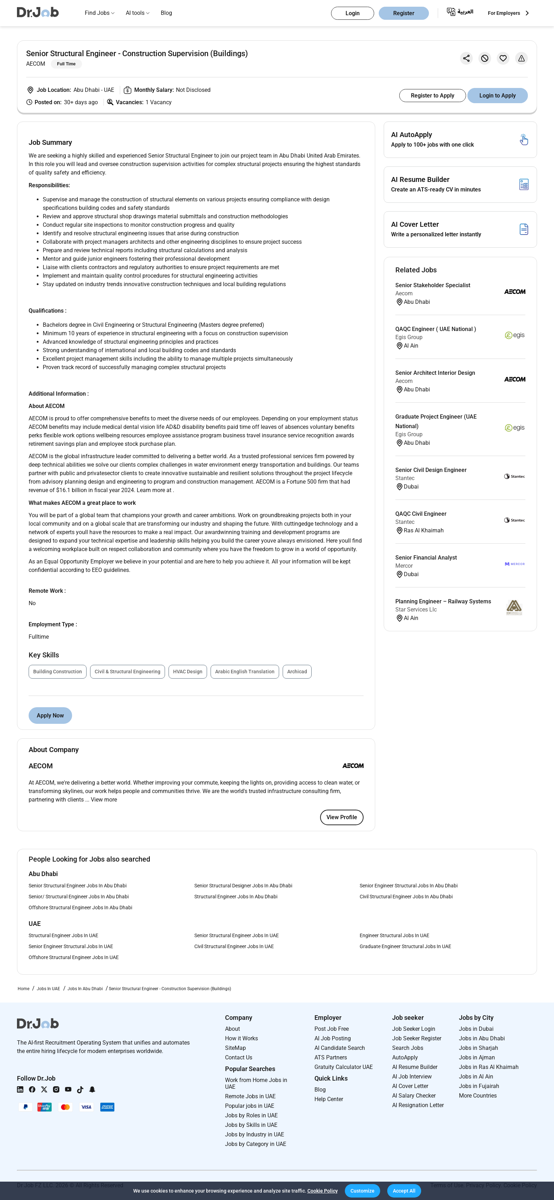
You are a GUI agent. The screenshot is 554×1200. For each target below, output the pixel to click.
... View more (101, 799)
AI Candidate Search (339, 1048)
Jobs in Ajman (477, 1057)
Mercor (404, 565)
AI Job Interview (412, 1076)
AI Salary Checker (414, 1095)
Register (403, 13)
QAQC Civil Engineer (421, 513)
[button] (362, 1191)
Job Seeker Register (416, 1038)
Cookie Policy (322, 1191)
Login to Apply (497, 95)
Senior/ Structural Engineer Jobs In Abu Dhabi (79, 896)
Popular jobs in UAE (249, 1106)
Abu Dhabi (87, 90)
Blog (166, 13)
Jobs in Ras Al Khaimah (489, 1067)
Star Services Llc (416, 609)
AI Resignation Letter (418, 1105)
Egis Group (409, 337)
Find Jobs (97, 13)
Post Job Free (331, 1028)
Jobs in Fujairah (479, 1086)
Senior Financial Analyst (426, 557)
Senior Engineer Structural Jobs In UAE (71, 946)
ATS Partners (330, 1057)
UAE (109, 90)
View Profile (341, 817)
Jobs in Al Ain (476, 1076)
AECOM (35, 63)
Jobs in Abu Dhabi (482, 1038)
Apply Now (50, 715)
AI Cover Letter (410, 1086)
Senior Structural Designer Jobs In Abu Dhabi (243, 885)
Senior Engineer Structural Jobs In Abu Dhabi (409, 885)
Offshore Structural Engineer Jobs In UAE (74, 957)
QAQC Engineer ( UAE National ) (435, 329)
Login (353, 13)
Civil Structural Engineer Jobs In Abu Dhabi (406, 896)
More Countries (478, 1095)
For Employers (504, 13)
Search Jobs (407, 1048)
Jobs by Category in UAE (255, 1144)
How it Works (241, 1038)
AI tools (135, 13)
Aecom (404, 293)
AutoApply (405, 1057)
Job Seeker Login (413, 1028)
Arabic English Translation (245, 671)
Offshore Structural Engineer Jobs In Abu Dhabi (80, 907)
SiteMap (235, 1048)
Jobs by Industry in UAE (254, 1134)
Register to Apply (432, 95)
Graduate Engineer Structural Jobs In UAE (405, 946)
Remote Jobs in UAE (250, 1096)
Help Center (328, 1099)
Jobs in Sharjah (478, 1048)
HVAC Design (187, 671)
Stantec (404, 478)
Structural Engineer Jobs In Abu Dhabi (235, 896)
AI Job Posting (332, 1038)
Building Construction (57, 671)
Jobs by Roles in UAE (251, 1115)
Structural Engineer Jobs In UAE (63, 935)
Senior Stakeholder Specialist (432, 285)
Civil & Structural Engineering (127, 671)
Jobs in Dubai (476, 1028)
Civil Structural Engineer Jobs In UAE (234, 946)
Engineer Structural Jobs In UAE (394, 935)
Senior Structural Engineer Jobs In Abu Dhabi (77, 885)
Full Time (66, 63)
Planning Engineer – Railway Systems (443, 601)
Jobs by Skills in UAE (251, 1125)
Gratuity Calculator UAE (343, 1067)
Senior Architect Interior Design (435, 373)
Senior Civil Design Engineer (431, 470)
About (232, 1028)
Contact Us (238, 1057)
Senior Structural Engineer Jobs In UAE (236, 935)
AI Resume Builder (414, 1067)
